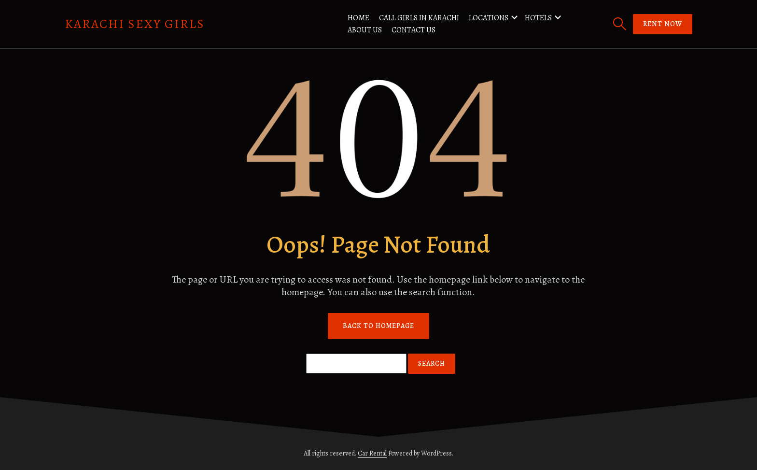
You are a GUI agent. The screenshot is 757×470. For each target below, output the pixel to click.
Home (358, 18)
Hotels (538, 18)
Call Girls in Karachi (419, 18)
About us (365, 30)
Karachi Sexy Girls (135, 23)
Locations (488, 18)
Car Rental (372, 453)
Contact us (413, 30)
